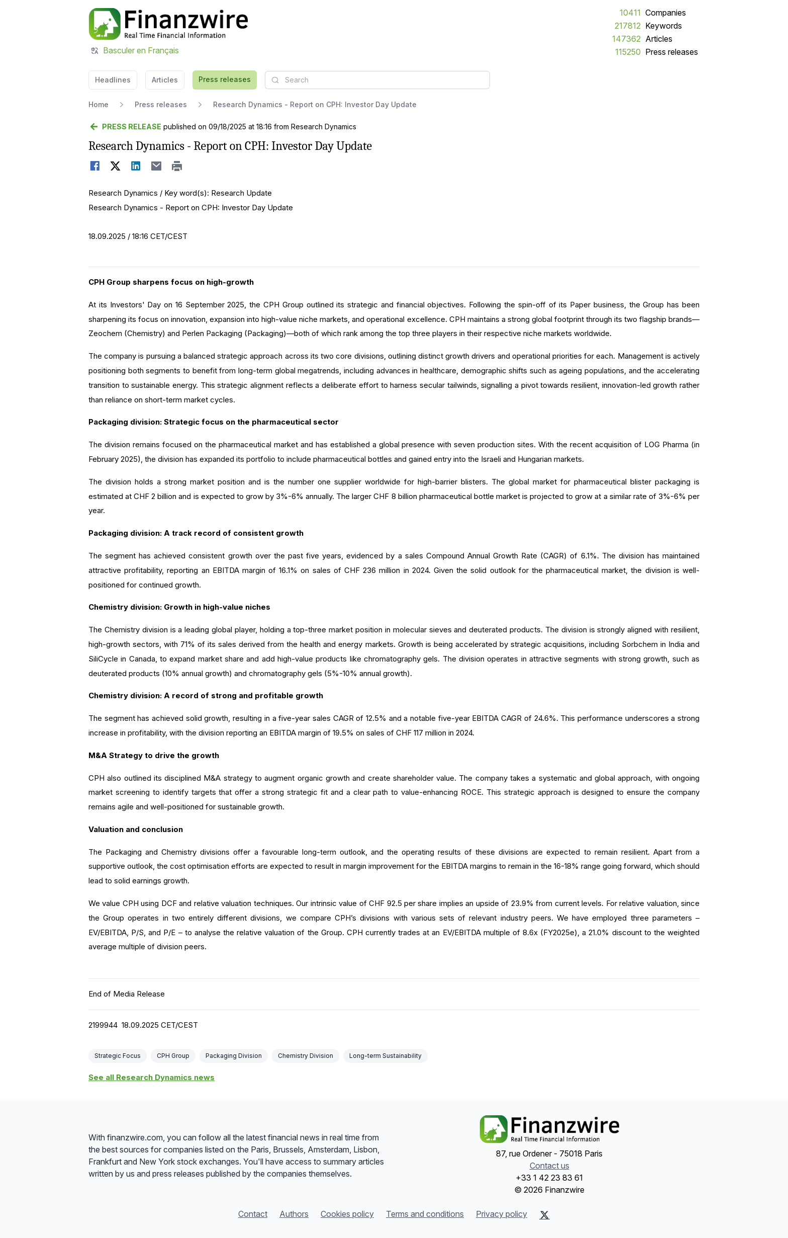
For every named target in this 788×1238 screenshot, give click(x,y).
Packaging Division (234, 1055)
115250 (628, 52)
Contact (252, 1214)
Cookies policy (347, 1214)
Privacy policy (501, 1214)
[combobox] (377, 80)
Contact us (549, 1166)
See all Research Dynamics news (151, 1077)
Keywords (663, 26)
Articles (658, 39)
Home (98, 104)
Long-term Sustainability (385, 1055)
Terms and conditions (425, 1214)
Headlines (113, 79)
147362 (626, 39)
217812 (628, 26)
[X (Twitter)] (544, 1215)
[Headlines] (168, 24)
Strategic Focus (117, 1055)
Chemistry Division (305, 1055)
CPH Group (173, 1055)
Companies (665, 13)
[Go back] (124, 127)
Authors (294, 1214)
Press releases (671, 52)
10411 (630, 13)
